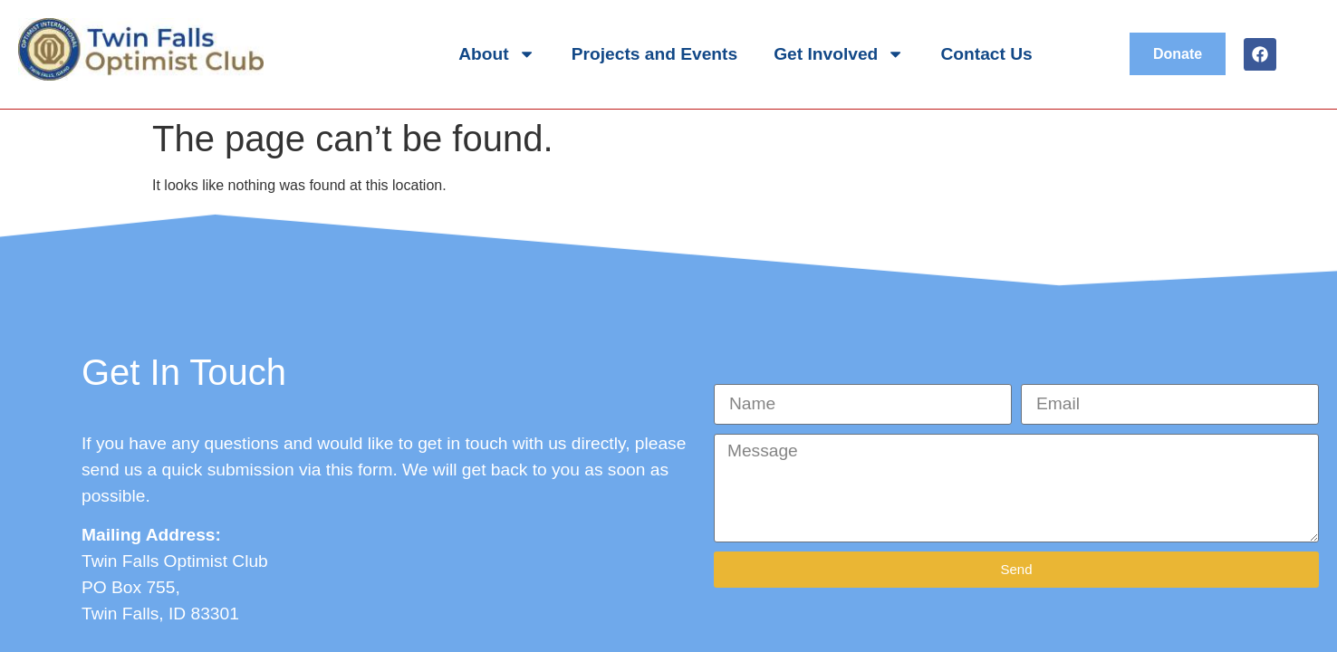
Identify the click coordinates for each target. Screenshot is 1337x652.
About (496, 54)
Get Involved (839, 54)
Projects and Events (654, 53)
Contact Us (987, 53)
